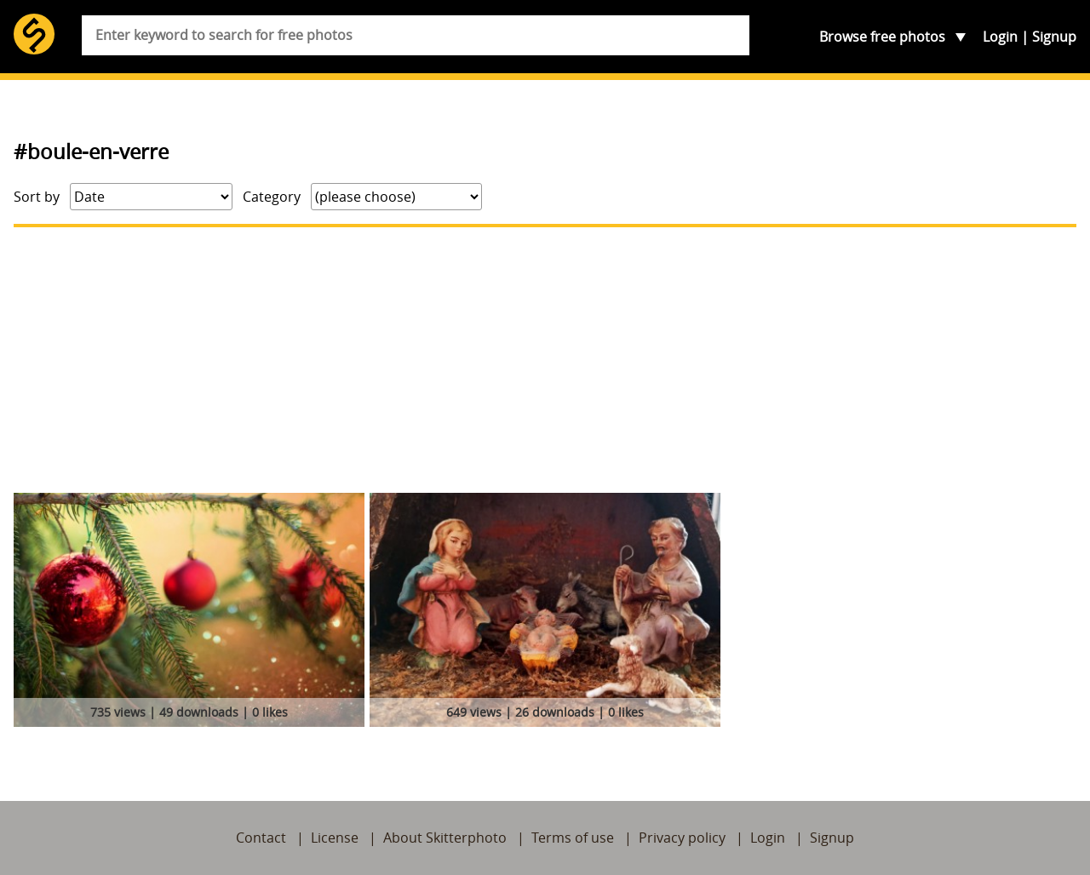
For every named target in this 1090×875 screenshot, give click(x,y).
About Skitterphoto (445, 837)
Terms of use (572, 837)
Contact (261, 837)
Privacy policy (682, 837)
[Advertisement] (545, 360)
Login (1000, 36)
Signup (1054, 36)
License (335, 837)
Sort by (37, 196)
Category (272, 196)
